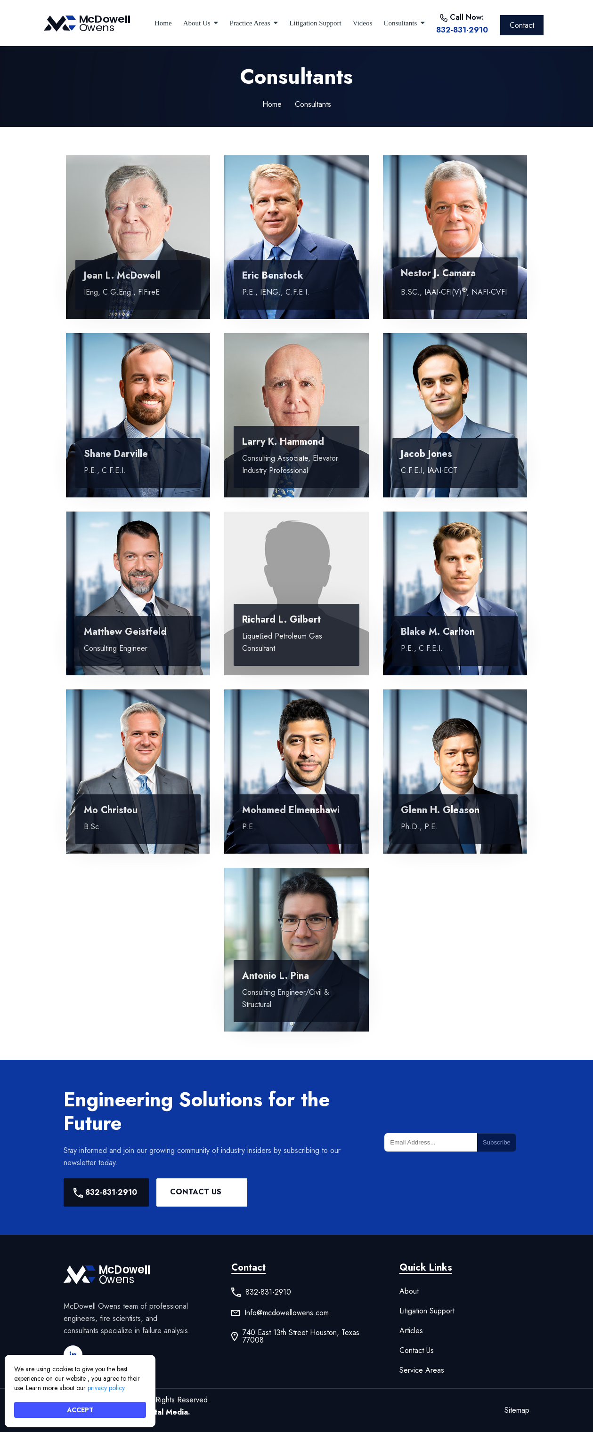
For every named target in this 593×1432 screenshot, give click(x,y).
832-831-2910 (462, 29)
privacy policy (106, 1387)
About (409, 1291)
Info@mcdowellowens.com (286, 1313)
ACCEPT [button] (80, 1410)
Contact (522, 25)
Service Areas (421, 1370)
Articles (411, 1331)
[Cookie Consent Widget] (80, 1391)
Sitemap (516, 1410)
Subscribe (497, 1142)
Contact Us (195, 1191)
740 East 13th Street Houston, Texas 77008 (301, 1336)
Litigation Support (427, 1311)
